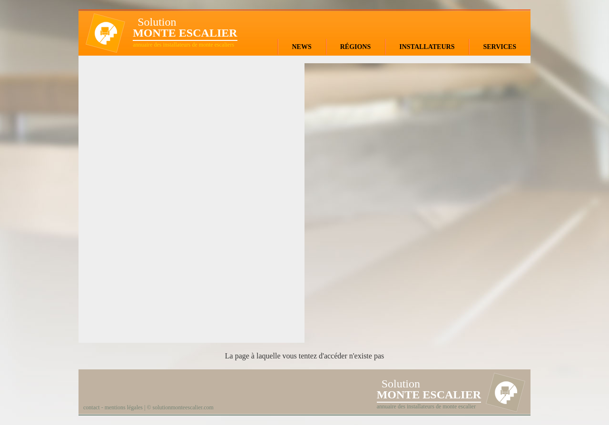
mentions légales (124, 407)
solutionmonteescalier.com (183, 407)
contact (91, 407)
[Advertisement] (191, 198)
